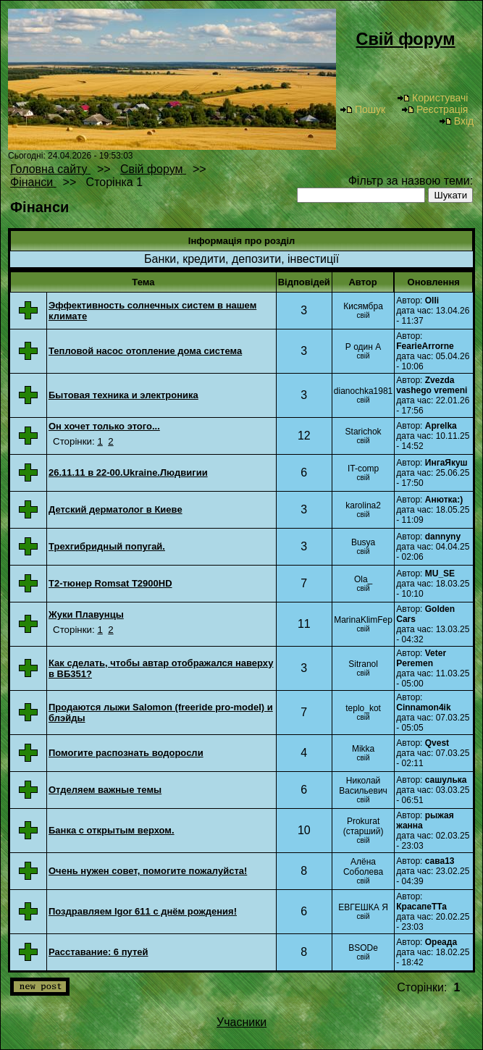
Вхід (456, 121)
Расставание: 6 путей (98, 951)
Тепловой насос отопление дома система (145, 350)
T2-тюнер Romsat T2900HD (110, 583)
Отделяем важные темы (105, 789)
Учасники (241, 1022)
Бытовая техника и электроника (123, 395)
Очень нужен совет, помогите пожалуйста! (148, 870)
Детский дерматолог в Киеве (115, 509)
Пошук (362, 109)
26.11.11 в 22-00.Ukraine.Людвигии (128, 472)
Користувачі (432, 98)
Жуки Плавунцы (86, 614)
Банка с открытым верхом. (112, 830)
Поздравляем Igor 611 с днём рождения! (143, 911)
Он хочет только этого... (104, 426)
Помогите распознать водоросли (126, 752)
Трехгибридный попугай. (107, 546)
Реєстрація (434, 109)
